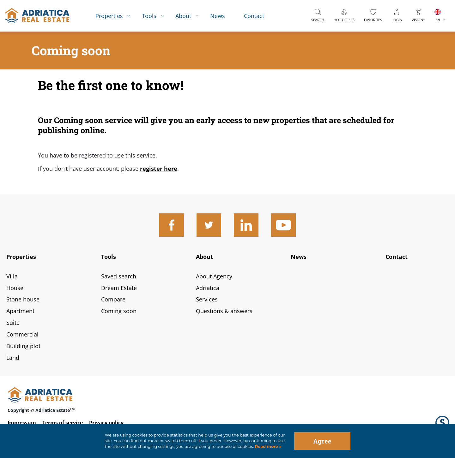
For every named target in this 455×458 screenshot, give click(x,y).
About (183, 16)
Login (396, 19)
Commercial (22, 334)
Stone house (22, 299)
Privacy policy (106, 422)
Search (317, 19)
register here (158, 168)
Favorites (373, 19)
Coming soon (118, 311)
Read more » (268, 446)
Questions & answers (224, 311)
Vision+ (418, 19)
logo (37, 16)
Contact (254, 16)
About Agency (214, 276)
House (14, 288)
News (217, 16)
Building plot (23, 346)
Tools (149, 16)
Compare (113, 299)
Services (207, 299)
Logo (442, 423)
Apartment (20, 311)
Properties (109, 16)
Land (12, 357)
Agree (322, 441)
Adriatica (207, 288)
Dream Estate (119, 288)
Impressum (22, 422)
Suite (13, 322)
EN (437, 19)
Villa (12, 276)
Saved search (118, 276)
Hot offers (344, 19)
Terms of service (62, 422)
